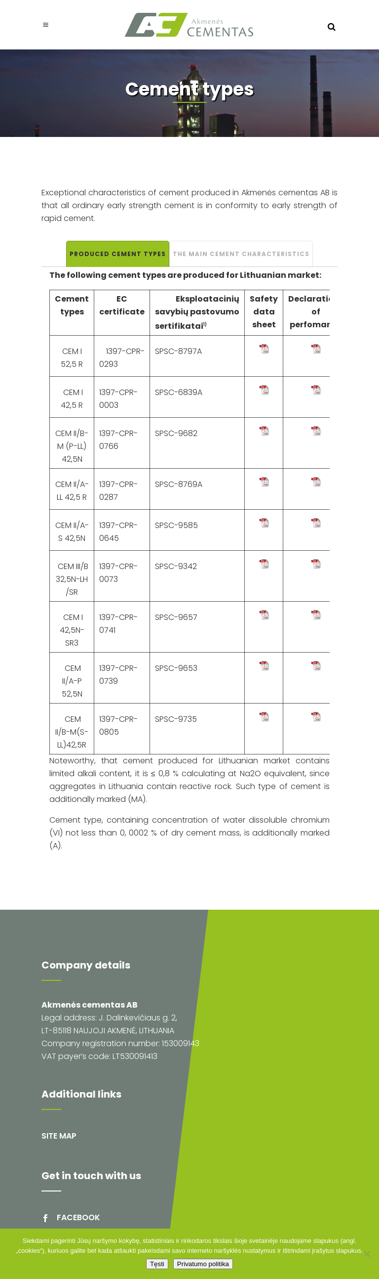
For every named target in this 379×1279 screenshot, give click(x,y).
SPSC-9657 (176, 617)
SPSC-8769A (178, 484)
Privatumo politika (203, 1264)
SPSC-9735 (176, 719)
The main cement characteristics (241, 254)
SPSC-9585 (176, 525)
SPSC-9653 (176, 668)
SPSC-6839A (178, 392)
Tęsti (157, 1264)
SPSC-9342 (176, 566)
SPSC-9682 (176, 433)
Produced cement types (118, 254)
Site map (58, 1136)
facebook (78, 1217)
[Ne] (367, 1254)
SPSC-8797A (178, 351)
